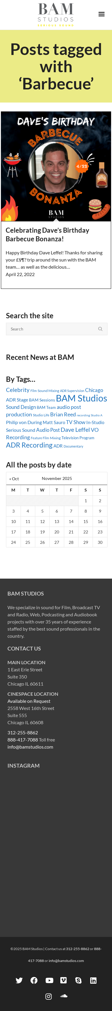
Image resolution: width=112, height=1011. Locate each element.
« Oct (14, 478)
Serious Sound (20, 430)
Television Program (78, 437)
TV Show (75, 422)
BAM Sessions (42, 400)
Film (33, 391)
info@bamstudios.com (30, 746)
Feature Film (40, 438)
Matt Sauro (54, 422)
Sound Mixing (48, 390)
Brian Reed (63, 414)
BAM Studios (81, 398)
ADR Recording (29, 445)
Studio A (96, 415)
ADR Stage (17, 400)
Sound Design (21, 407)
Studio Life (41, 415)
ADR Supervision (72, 391)
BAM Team (46, 407)
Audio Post (48, 430)
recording (83, 415)
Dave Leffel (75, 429)
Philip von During (24, 422)
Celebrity (18, 390)
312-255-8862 (22, 732)
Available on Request (28, 701)
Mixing (55, 438)
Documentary (73, 446)
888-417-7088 (22, 739)
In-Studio (95, 422)
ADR (58, 445)
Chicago (94, 390)
